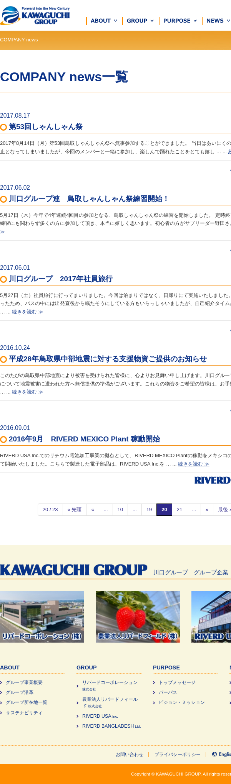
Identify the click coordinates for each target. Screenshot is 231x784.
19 (149, 509)
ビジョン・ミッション (182, 702)
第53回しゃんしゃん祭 (46, 127)
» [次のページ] (207, 509)
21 (179, 509)
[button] (104, 21)
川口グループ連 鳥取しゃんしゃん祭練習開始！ (89, 199)
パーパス (168, 692)
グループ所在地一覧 (26, 702)
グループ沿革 (19, 692)
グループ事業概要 (24, 682)
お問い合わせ (129, 754)
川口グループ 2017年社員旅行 (61, 279)
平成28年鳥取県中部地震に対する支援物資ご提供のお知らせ (108, 359)
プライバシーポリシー (178, 754)
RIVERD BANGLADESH (111, 726)
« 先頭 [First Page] (75, 509)
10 (120, 509)
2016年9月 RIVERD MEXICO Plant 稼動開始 (84, 439)
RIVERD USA (100, 716)
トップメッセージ (177, 682)
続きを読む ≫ (27, 312)
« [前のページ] (92, 509)
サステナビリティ (24, 712)
